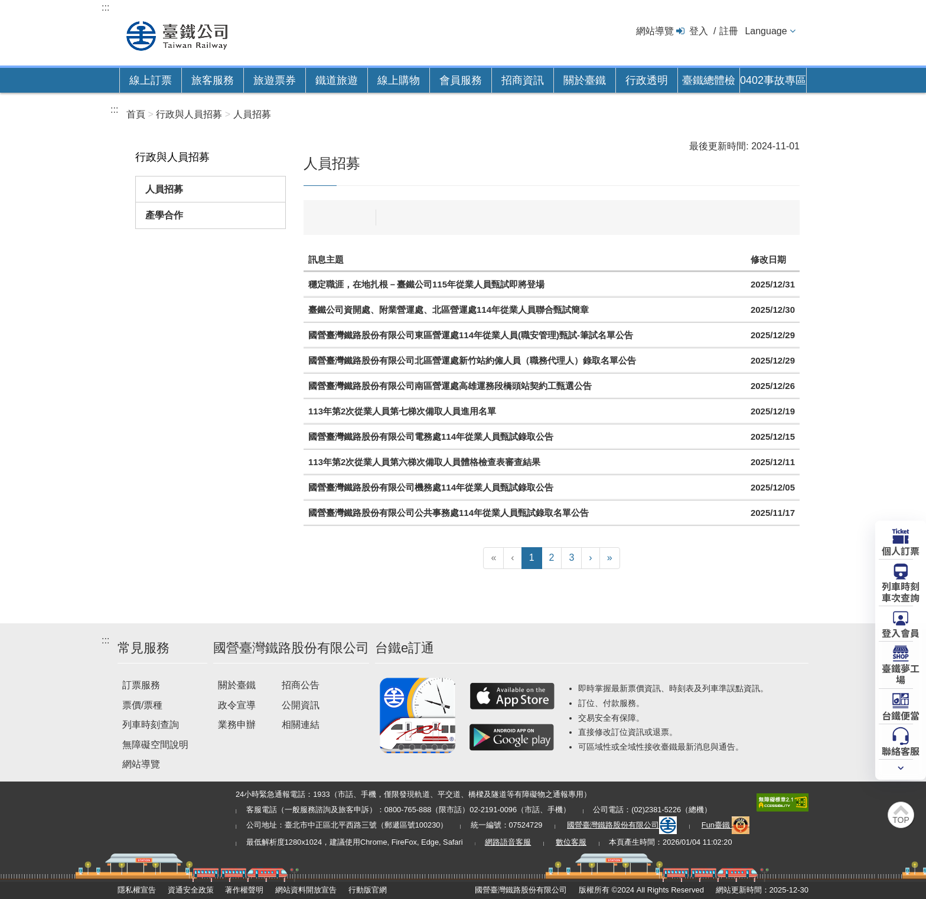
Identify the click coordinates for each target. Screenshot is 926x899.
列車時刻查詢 (150, 725)
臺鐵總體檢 (708, 80)
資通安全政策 (191, 889)
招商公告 (300, 685)
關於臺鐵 (584, 80)
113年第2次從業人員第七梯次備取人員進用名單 (402, 411)
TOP (900, 820)
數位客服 (571, 842)
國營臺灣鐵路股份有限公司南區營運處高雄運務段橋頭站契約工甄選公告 (450, 386)
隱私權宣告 (137, 889)
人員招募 (164, 189)
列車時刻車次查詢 (901, 591)
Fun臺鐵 (726, 824)
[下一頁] (590, 558)
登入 (698, 31)
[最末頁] (609, 558)
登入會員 (901, 632)
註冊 (728, 31)
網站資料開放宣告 (306, 889)
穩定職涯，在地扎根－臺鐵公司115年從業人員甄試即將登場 (426, 284)
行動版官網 (367, 889)
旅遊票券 (274, 80)
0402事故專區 (773, 80)
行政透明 (646, 80)
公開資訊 (300, 705)
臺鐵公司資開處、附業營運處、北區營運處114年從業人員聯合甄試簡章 (448, 310)
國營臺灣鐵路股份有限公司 (622, 824)
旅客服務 (212, 80)
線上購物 (398, 80)
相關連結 (300, 725)
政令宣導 (237, 705)
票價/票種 (142, 705)
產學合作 (164, 215)
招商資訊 (522, 80)
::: (105, 7)
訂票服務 (141, 685)
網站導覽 (655, 31)
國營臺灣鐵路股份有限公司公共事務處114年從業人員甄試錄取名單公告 (448, 513)
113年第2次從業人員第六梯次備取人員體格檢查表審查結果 (424, 462)
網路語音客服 (508, 842)
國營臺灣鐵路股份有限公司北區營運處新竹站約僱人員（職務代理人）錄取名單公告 (472, 360)
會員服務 (460, 80)
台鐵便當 (901, 714)
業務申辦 (237, 725)
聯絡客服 (901, 750)
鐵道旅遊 (336, 80)
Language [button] (766, 31)
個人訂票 (901, 550)
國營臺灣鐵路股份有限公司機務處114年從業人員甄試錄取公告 (430, 487)
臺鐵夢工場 (901, 673)
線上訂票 (150, 80)
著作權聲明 (244, 889)
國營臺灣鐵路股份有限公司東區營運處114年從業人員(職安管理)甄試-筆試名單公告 (470, 335)
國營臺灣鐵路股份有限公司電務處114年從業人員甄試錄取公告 (430, 436)
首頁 (135, 114)
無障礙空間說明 (155, 745)
